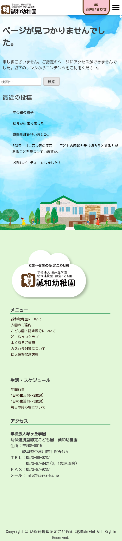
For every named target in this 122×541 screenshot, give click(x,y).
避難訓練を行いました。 (32, 134)
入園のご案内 (21, 325)
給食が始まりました (28, 123)
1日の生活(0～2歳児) (27, 395)
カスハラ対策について (28, 348)
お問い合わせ (96, 7)
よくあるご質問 (23, 343)
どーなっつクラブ (24, 337)
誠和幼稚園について (26, 319)
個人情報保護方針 (24, 354)
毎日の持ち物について (28, 407)
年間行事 (18, 389)
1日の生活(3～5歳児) (27, 401)
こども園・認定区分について (33, 331)
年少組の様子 (23, 112)
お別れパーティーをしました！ (37, 163)
